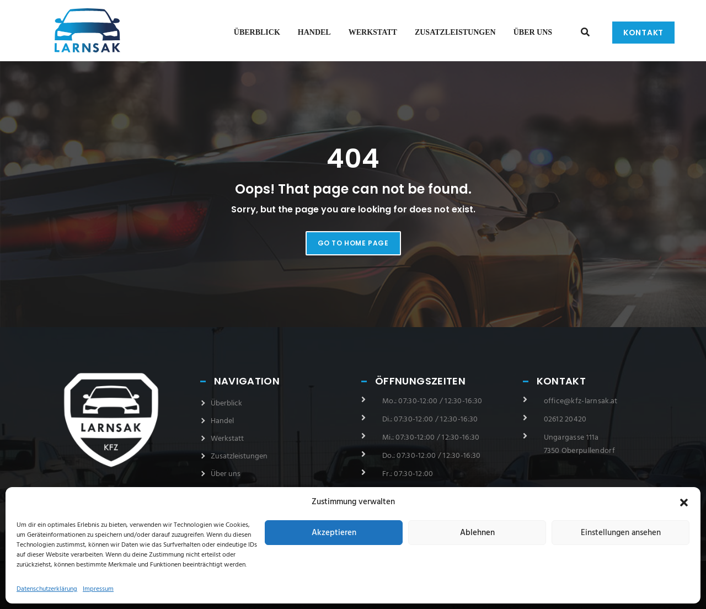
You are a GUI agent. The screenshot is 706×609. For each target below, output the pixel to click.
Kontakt (643, 32)
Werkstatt (373, 32)
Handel (314, 32)
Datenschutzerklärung (47, 589)
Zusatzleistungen (455, 32)
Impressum (98, 589)
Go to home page (353, 243)
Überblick (257, 32)
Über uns (533, 32)
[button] (683, 502)
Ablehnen (477, 532)
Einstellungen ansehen (621, 532)
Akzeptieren (334, 532)
